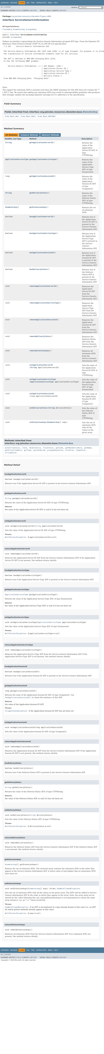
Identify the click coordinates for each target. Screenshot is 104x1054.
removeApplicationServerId (42, 286)
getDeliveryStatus (38, 193)
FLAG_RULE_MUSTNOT (47, 116)
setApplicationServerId (41, 365)
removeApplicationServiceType (44, 303)
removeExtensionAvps (39, 351)
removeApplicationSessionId (43, 320)
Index (50, 3)
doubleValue (35, 448)
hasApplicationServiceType (42, 233)
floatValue (48, 448)
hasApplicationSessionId (41, 253)
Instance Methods (29, 135)
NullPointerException (15, 537)
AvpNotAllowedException (68, 889)
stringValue (11, 453)
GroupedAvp (31, 29)
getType (27, 450)
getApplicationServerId (41, 142)
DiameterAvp (19, 29)
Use (27, 3)
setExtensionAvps (37, 422)
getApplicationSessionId (41, 176)
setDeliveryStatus (38, 408)
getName (88, 448)
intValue (69, 450)
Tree (33, 3)
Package (13, 3)
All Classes (6, 7)
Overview (5, 3)
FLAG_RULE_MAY (12, 116)
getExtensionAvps (37, 207)
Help (56, 3)
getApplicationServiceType (42, 159)
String (8, 142)
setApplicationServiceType (42, 379)
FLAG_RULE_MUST (28, 116)
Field (19, 10)
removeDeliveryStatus (40, 336)
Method (33, 10)
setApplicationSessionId (41, 394)
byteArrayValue (12, 448)
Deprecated (41, 3)
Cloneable (7, 29)
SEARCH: (74, 7)
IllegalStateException (16, 711)
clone (24, 448)
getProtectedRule (13, 450)
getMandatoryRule (73, 448)
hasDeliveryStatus (38, 269)
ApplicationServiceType (16, 159)
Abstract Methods (50, 135)
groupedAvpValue (55, 450)
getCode (59, 448)
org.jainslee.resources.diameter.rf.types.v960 (31, 16)
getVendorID (39, 450)
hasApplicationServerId (41, 217)
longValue (80, 450)
